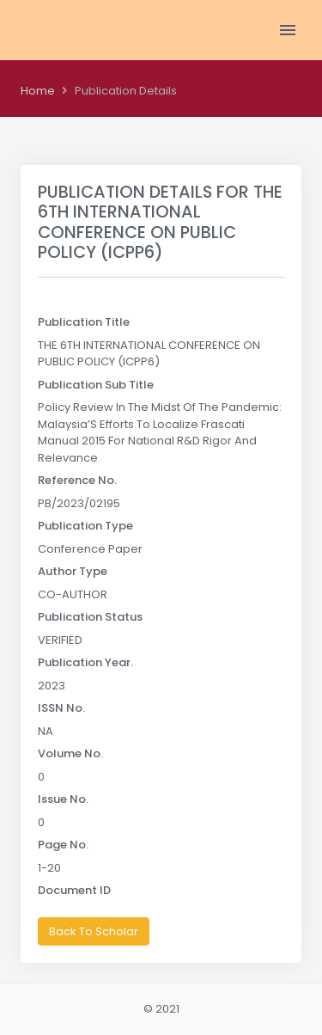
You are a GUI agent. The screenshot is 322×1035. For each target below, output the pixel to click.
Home (38, 91)
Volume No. (70, 753)
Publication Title (84, 322)
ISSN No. (61, 708)
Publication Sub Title (96, 385)
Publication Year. (85, 662)
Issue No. (63, 799)
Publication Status (90, 617)
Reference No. (77, 480)
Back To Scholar (93, 931)
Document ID (74, 890)
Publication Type (85, 526)
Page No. (63, 844)
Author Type (72, 571)
